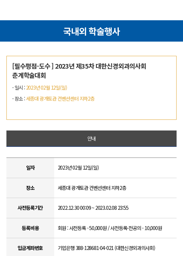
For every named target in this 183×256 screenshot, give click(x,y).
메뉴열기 (12, 11)
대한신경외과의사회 (92, 11)
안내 (91, 138)
